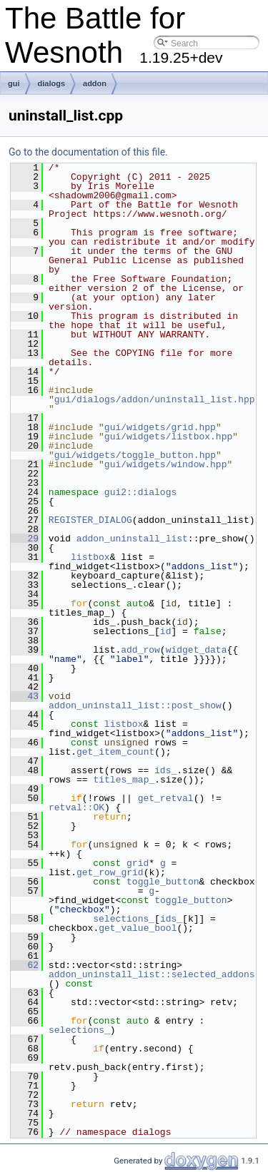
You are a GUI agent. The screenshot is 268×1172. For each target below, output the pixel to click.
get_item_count (115, 751)
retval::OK (76, 807)
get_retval (166, 798)
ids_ (165, 770)
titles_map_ (123, 779)
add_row (140, 649)
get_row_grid (110, 872)
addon (94, 83)
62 (25, 965)
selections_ (123, 918)
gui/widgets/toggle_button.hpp (135, 455)
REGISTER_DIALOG (90, 520)
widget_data (196, 649)
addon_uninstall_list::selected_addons (152, 974)
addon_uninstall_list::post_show (135, 705)
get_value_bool (138, 928)
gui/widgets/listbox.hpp (168, 436)
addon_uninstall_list (132, 538)
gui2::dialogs (140, 492)
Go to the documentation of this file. (88, 152)
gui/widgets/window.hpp (165, 464)
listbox (90, 557)
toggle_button (162, 881)
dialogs (52, 83)
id (166, 631)
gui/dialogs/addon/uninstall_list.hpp (154, 399)
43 (25, 696)
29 (25, 538)
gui (14, 83)
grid (137, 863)
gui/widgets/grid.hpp (160, 427)
